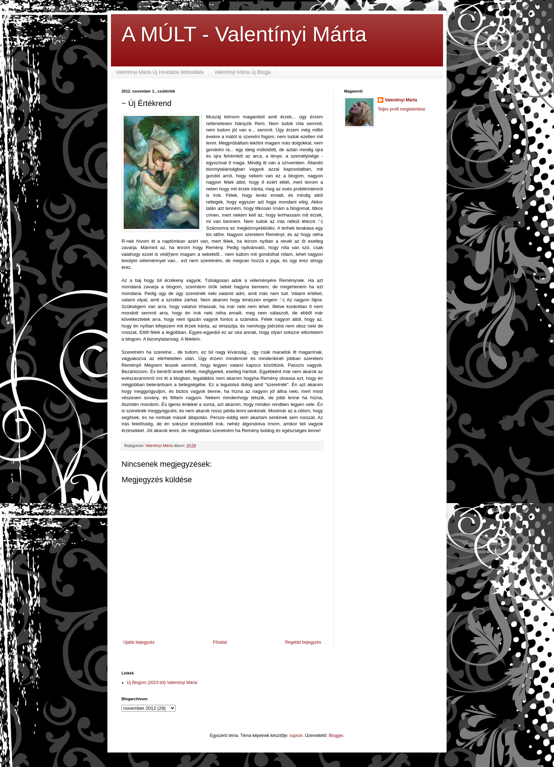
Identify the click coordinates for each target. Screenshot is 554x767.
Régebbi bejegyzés (303, 642)
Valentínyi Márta (401, 100)
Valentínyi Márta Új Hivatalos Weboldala (160, 72)
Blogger (336, 735)
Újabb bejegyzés (139, 642)
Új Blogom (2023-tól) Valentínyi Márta (162, 682)
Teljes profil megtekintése (401, 109)
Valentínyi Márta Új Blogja (242, 72)
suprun (296, 735)
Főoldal (220, 642)
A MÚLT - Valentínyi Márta (244, 34)
